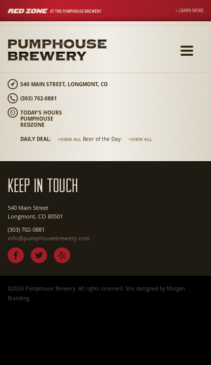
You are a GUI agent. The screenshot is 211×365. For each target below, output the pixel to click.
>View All (69, 139)
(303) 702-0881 (38, 98)
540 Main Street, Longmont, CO (64, 84)
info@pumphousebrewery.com (48, 238)
